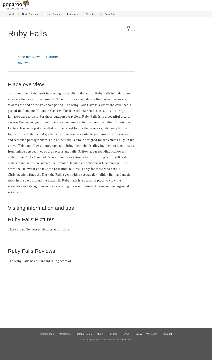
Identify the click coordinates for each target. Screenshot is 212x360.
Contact (167, 334)
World (12, 14)
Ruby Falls (110, 14)
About (100, 334)
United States (52, 14)
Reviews (22, 63)
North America (30, 14)
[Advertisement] (174, 51)
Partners (112, 334)
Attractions (92, 14)
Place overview (28, 57)
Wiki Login (151, 334)
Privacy (138, 334)
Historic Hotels (83, 334)
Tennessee (73, 14)
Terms (125, 334)
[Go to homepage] (16, 6)
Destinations (47, 334)
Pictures (52, 57)
